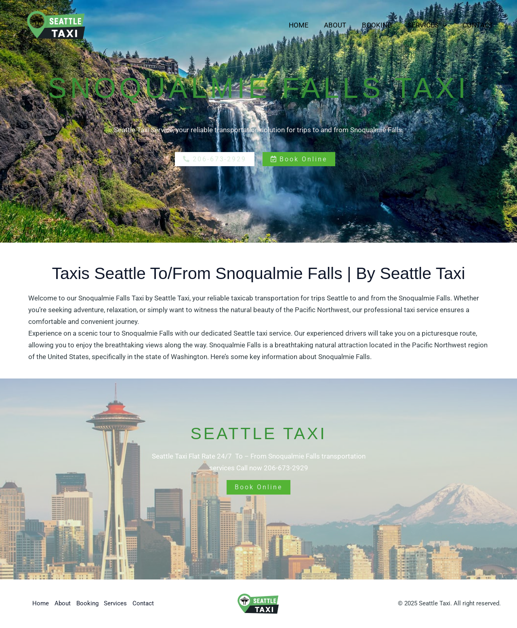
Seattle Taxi (171, 298)
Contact (478, 25)
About (341, 25)
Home (307, 25)
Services (430, 25)
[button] (445, 25)
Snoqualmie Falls (424, 298)
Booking (381, 25)
